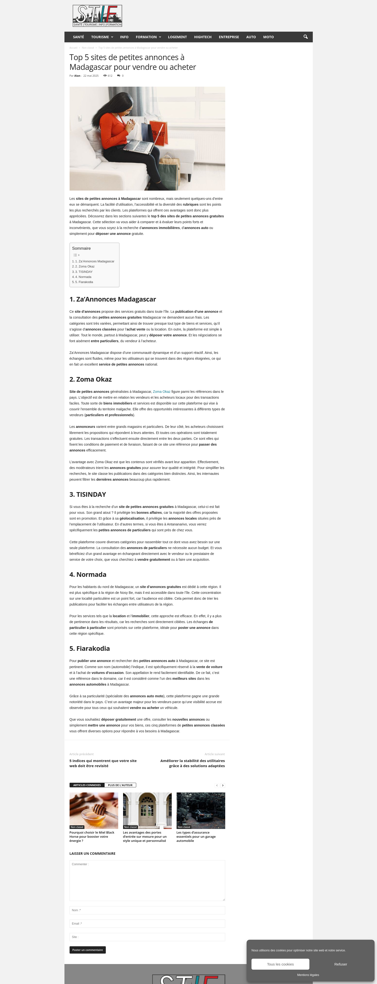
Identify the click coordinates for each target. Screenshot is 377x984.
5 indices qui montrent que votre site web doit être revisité (103, 763)
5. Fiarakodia (84, 282)
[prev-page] (217, 785)
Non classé (88, 47)
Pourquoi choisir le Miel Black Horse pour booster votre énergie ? (92, 836)
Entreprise (229, 37)
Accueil (74, 47)
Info (124, 37)
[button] (305, 37)
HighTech (203, 37)
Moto (268, 37)
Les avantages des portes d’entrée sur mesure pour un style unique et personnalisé (145, 836)
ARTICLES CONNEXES (87, 785)
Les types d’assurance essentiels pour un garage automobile (196, 836)
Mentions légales (308, 975)
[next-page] (222, 785)
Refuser (340, 964)
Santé (78, 37)
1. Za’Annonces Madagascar (95, 261)
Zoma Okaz (162, 392)
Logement (177, 37)
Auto (251, 37)
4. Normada (83, 277)
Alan (77, 75)
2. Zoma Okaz (85, 266)
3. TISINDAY (84, 272)
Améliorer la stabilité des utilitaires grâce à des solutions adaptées (193, 763)
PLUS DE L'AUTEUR (120, 785)
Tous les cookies (280, 964)
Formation (148, 37)
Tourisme (102, 37)
